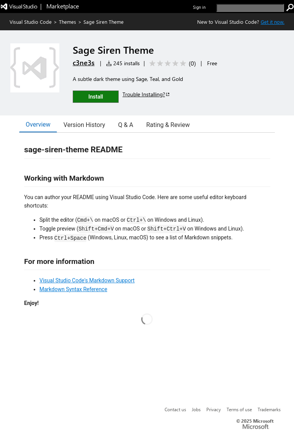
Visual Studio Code (31, 21)
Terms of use (239, 409)
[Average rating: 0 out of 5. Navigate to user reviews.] (171, 63)
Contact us (175, 409)
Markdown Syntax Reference (73, 289)
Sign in (199, 7)
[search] (250, 8)
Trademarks (269, 409)
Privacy (213, 409)
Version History (84, 125)
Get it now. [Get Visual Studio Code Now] (272, 21)
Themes (67, 21)
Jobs (196, 409)
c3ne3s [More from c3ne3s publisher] (84, 62)
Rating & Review (168, 125)
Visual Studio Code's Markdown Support (87, 280)
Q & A (125, 125)
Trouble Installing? (146, 94)
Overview (38, 124)
